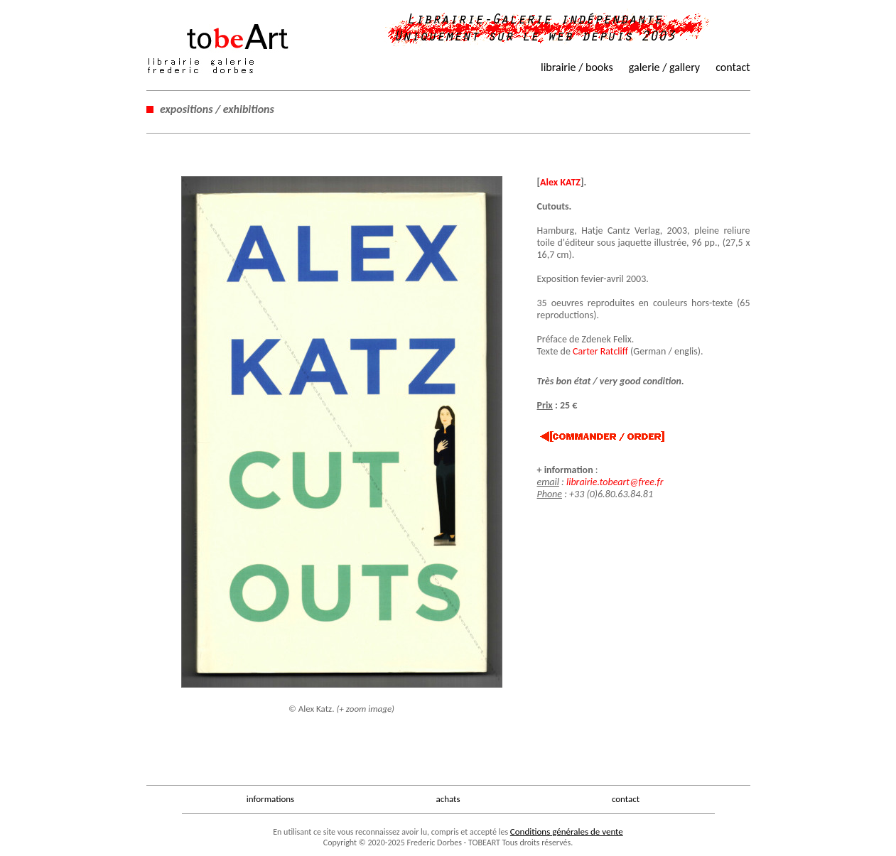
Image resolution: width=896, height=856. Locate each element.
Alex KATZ (560, 182)
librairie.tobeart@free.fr (615, 482)
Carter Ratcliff (600, 351)
